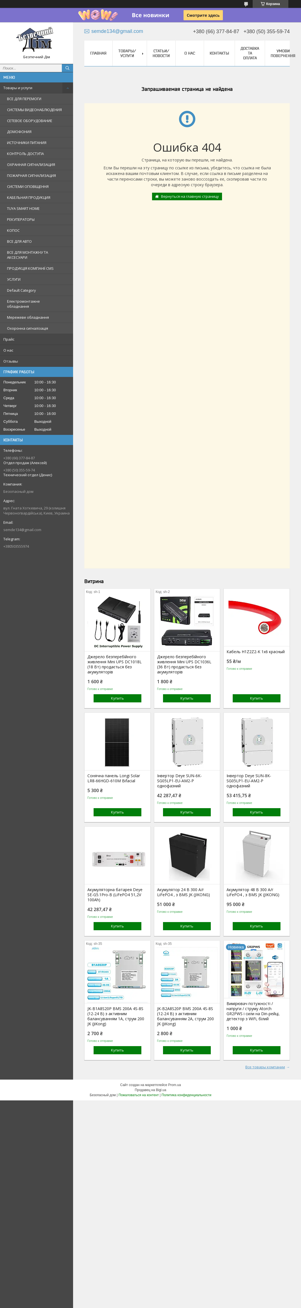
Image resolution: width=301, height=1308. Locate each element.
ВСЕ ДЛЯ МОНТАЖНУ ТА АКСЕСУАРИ (27, 255)
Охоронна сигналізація (27, 328)
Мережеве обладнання (28, 317)
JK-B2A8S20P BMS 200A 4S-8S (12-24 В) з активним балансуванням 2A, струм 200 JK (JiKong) (185, 1016)
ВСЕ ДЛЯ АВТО (19, 241)
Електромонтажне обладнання (23, 304)
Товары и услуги (17, 87)
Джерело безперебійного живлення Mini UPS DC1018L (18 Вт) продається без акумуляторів (114, 664)
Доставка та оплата (250, 53)
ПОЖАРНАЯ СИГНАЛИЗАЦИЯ (31, 175)
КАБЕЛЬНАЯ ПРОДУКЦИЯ (28, 197)
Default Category (21, 290)
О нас (8, 350)
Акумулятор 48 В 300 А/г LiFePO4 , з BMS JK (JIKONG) (253, 892)
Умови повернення (283, 53)
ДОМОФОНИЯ (19, 131)
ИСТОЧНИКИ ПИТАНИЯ (26, 142)
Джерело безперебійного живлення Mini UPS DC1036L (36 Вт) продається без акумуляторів (184, 664)
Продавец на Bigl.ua (150, 1090)
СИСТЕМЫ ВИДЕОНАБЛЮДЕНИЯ (34, 109)
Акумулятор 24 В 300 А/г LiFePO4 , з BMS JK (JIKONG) (183, 892)
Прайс (8, 339)
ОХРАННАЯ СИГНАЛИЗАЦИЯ (31, 164)
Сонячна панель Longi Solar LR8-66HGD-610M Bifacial (113, 778)
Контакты (219, 53)
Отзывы (10, 361)
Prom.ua (174, 1085)
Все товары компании (265, 1066)
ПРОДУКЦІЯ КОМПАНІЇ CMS (30, 268)
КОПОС (13, 230)
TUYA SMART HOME (23, 208)
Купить (117, 698)
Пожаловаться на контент (139, 1095)
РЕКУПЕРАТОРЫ (21, 219)
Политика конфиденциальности (186, 1095)
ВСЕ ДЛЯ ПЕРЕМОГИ (24, 98)
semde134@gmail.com (22, 529)
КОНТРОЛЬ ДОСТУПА (25, 153)
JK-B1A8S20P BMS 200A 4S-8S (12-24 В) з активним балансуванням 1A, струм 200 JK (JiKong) (115, 1016)
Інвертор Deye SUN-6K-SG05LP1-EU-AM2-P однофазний (179, 780)
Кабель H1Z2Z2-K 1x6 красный (256, 651)
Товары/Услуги (127, 53)
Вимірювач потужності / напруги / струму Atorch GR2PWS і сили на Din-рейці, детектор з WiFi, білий (253, 1011)
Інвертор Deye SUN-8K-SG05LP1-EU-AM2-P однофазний (249, 780)
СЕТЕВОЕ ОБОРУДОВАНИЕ (29, 120)
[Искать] (67, 68)
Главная (98, 53)
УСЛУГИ (14, 279)
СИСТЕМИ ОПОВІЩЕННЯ (28, 186)
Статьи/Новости (161, 53)
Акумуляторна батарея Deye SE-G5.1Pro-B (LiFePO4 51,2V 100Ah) (114, 894)
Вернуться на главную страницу (190, 196)
